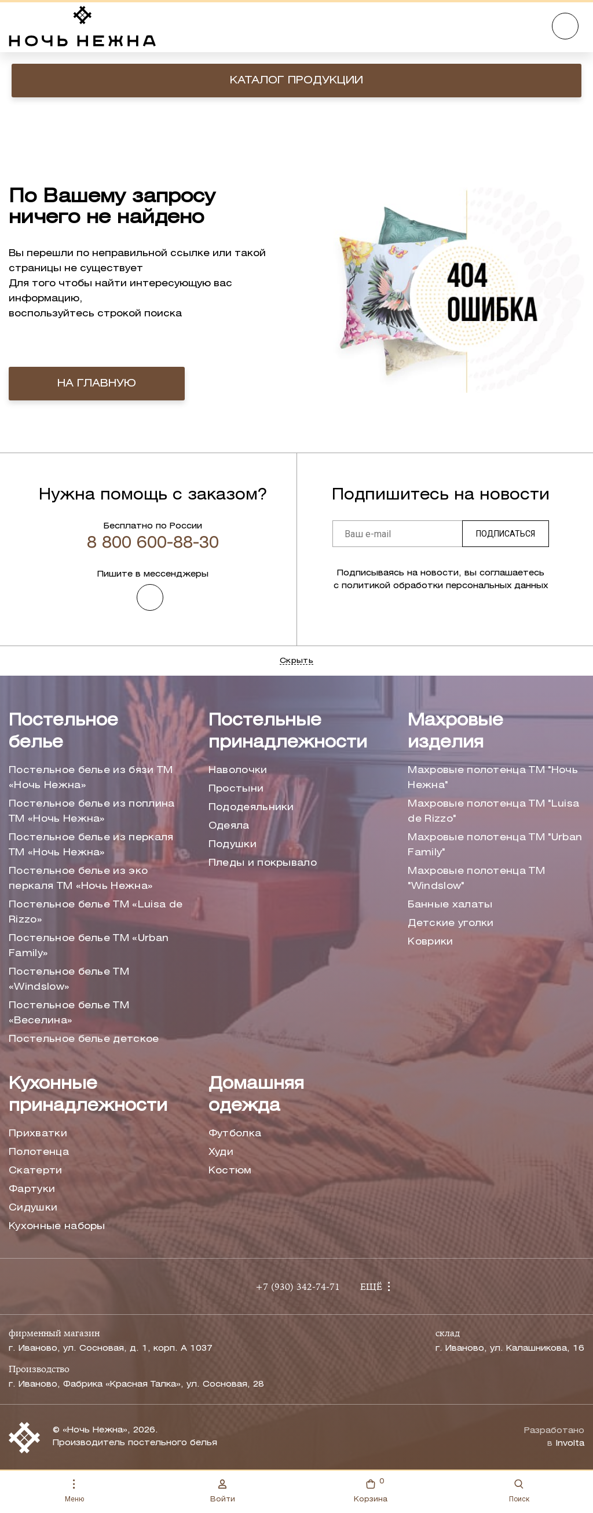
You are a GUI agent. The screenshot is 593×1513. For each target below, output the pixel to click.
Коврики (430, 942)
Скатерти (36, 1170)
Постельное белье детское (84, 1039)
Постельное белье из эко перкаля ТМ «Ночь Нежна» (81, 879)
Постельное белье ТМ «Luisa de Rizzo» (95, 912)
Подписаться (505, 533)
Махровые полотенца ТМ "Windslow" (476, 879)
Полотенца (39, 1152)
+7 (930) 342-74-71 (297, 1287)
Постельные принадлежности (287, 732)
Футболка (235, 1133)
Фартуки (32, 1189)
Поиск (519, 1491)
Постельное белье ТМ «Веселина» (69, 1013)
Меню (74, 1491)
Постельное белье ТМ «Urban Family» (89, 946)
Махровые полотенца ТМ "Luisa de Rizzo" (493, 811)
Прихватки (38, 1133)
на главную (96, 383)
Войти (222, 1491)
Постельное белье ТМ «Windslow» (69, 979)
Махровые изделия (455, 732)
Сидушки (33, 1208)
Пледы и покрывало (262, 863)
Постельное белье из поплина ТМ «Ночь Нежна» (92, 811)
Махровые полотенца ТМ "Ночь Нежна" (493, 778)
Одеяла (229, 826)
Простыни (236, 789)
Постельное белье (63, 732)
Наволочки (238, 770)
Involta (569, 1444)
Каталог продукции (296, 80)
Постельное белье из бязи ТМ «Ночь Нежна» (91, 778)
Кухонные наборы (57, 1226)
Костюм (230, 1170)
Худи (220, 1152)
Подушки (232, 844)
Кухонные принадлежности (88, 1095)
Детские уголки (450, 923)
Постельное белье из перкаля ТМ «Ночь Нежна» (91, 845)
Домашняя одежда (256, 1095)
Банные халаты (450, 904)
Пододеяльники (251, 807)
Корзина (370, 1489)
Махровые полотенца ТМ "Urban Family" (495, 845)
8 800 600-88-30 (153, 543)
